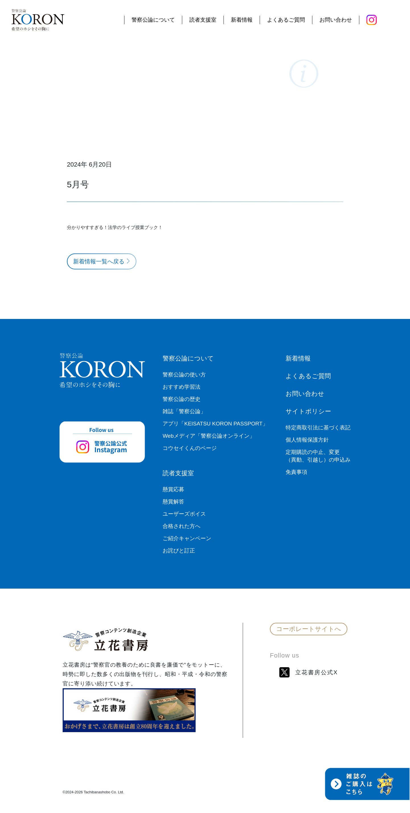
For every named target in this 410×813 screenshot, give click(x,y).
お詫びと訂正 (179, 551)
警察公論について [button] (153, 20)
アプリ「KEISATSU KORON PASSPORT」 (215, 424)
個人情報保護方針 (307, 440)
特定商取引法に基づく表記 (318, 428)
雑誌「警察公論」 (184, 411)
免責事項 (296, 472)
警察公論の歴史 (181, 399)
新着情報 (242, 20)
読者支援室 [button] (202, 20)
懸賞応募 (173, 489)
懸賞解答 (173, 502)
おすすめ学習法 (181, 387)
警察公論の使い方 (184, 375)
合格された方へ (181, 526)
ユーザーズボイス (184, 514)
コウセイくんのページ (190, 448)
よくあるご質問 (286, 20)
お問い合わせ (335, 20)
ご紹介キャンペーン (187, 538)
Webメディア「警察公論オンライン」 (209, 436)
